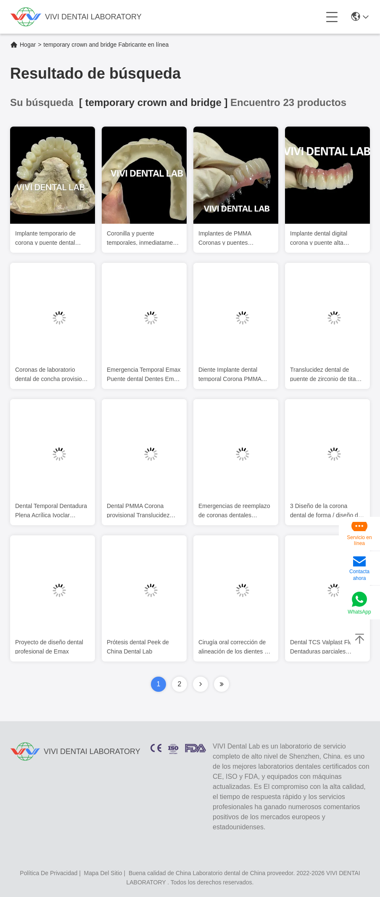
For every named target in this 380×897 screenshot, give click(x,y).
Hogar (28, 44)
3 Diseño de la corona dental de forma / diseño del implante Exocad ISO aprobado (326, 511)
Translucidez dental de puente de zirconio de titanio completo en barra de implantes (327, 375)
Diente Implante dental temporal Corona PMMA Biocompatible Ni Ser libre (232, 375)
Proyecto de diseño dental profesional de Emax (49, 647)
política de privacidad (48, 873)
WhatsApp (359, 612)
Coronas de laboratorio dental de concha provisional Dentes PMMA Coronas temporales (52, 375)
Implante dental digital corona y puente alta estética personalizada (319, 239)
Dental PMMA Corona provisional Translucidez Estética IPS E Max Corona (142, 511)
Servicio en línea (359, 540)
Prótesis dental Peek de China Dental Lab (138, 647)
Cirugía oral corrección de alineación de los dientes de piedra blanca (234, 647)
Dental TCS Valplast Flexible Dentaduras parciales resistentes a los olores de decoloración (327, 647)
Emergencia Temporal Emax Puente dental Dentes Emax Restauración (144, 375)
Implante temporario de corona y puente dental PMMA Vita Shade (45, 239)
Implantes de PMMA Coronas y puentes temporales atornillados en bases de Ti (232, 239)
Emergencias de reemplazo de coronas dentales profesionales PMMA (234, 511)
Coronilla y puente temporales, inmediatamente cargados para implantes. (144, 239)
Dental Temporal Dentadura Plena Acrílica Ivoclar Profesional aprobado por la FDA (51, 511)
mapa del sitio (103, 873)
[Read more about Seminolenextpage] (200, 684)
